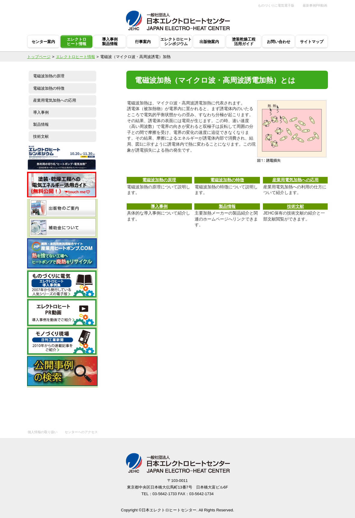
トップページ (39, 56)
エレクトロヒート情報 (75, 56)
